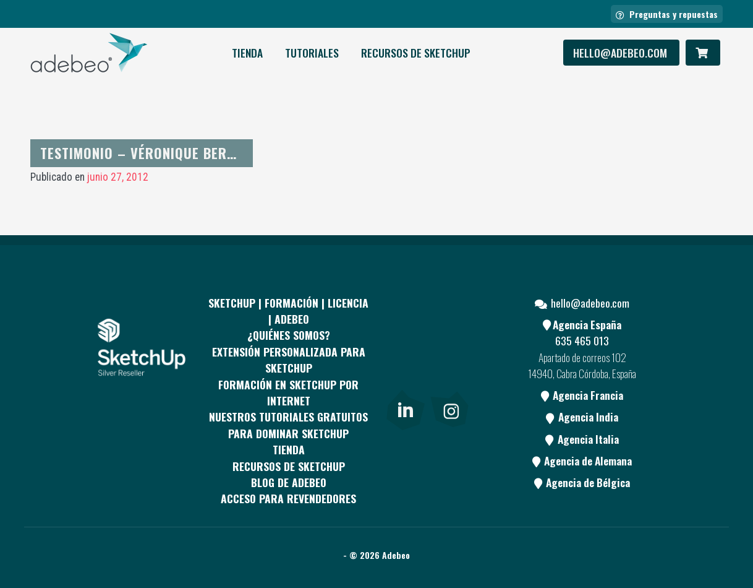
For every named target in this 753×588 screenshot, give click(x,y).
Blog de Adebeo (288, 482)
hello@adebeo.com (621, 53)
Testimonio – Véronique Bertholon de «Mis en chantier (226, 152)
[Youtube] (404, 379)
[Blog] (449, 379)
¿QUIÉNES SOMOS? (288, 335)
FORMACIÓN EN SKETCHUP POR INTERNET (288, 392)
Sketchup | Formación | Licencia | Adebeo (288, 311)
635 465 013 (582, 340)
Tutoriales (312, 53)
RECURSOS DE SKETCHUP (415, 53)
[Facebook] (404, 333)
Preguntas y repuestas (667, 13)
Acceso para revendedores (288, 498)
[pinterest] (449, 333)
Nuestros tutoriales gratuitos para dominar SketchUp (288, 425)
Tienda (247, 53)
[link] (405, 408)
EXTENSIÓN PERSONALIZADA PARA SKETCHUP (288, 360)
